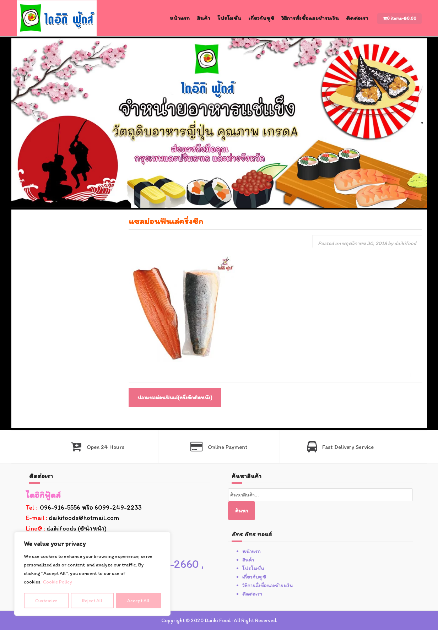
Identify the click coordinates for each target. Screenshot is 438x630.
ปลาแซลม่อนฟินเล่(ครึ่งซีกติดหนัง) (174, 397)
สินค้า (203, 18)
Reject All (92, 600)
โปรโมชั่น (229, 18)
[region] (92, 574)
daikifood (405, 243)
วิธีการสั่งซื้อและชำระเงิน (310, 18)
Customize (46, 600)
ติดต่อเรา (357, 18)
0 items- (401, 18)
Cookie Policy (57, 583)
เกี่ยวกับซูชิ (261, 18)
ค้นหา (241, 510)
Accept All (139, 600)
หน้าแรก (179, 18)
